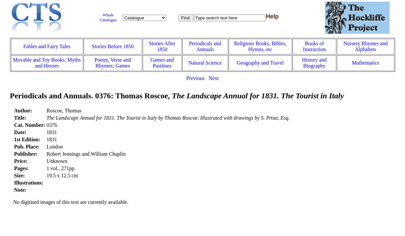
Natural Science (205, 63)
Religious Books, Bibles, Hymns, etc (260, 46)
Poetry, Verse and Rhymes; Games (112, 63)
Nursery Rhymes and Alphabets (365, 46)
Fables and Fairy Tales (47, 46)
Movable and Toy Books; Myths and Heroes (47, 63)
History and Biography (314, 63)
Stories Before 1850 (113, 46)
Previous (195, 78)
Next (214, 78)
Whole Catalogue (108, 17)
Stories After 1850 (162, 46)
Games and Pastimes (162, 63)
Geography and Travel (260, 63)
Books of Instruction (314, 46)
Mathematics (365, 63)
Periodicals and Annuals (205, 46)
